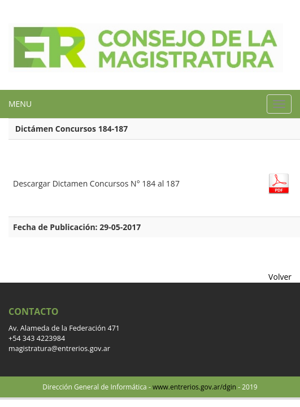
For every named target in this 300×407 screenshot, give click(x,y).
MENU (20, 103)
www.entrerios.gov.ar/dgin (194, 387)
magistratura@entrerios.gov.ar (59, 348)
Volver (280, 276)
